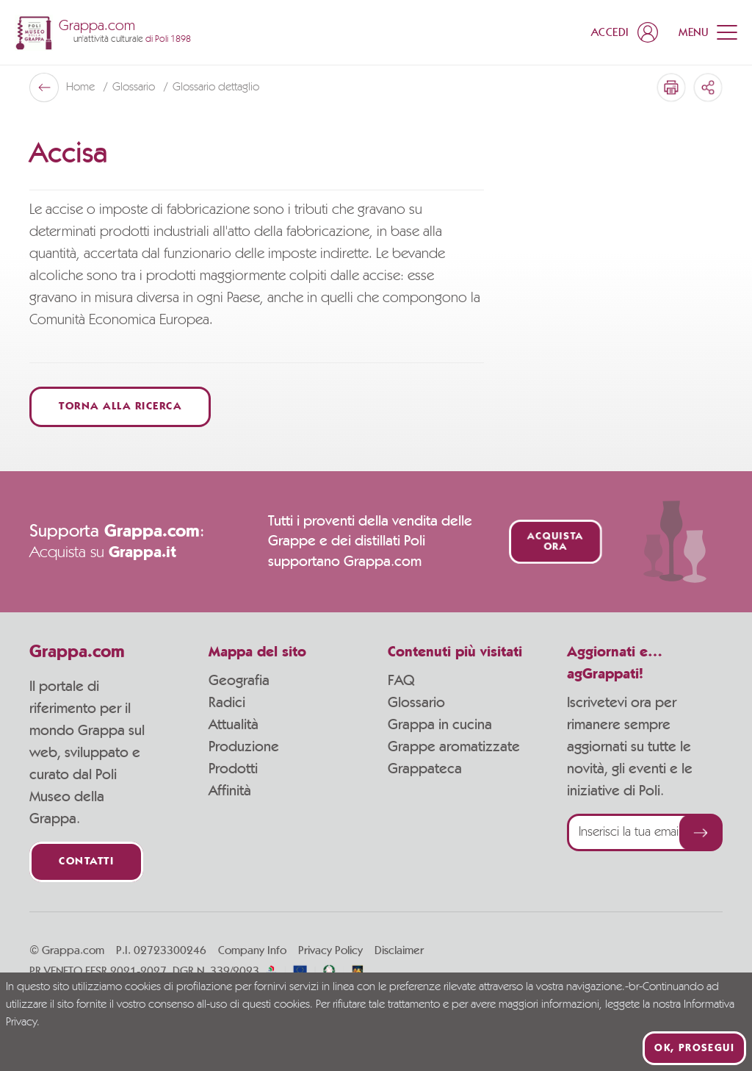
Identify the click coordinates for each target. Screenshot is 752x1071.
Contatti (86, 861)
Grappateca (425, 769)
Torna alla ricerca (120, 406)
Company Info (252, 950)
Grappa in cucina (440, 724)
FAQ (401, 680)
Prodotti (233, 769)
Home (82, 87)
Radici (227, 702)
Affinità (230, 791)
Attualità (233, 724)
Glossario (135, 87)
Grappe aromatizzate (454, 746)
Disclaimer (399, 950)
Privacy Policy (330, 950)
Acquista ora (555, 542)
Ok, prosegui (694, 1048)
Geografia (239, 680)
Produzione (244, 746)
